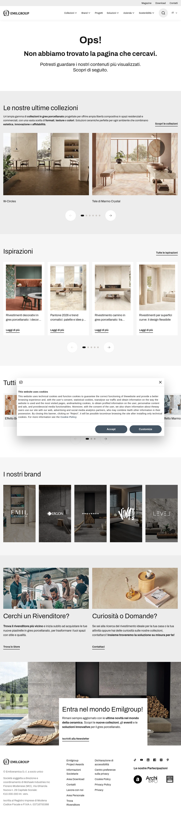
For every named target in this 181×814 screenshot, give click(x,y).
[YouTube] (141, 760)
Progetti (99, 13)
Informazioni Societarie (74, 772)
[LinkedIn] (148, 760)
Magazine (147, 3)
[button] (82, 216)
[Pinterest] (167, 760)
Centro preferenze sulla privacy (105, 772)
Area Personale (75, 796)
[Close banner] (160, 382)
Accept (111, 429)
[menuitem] (70, 13)
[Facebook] (154, 760)
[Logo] (16, 13)
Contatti (174, 3)
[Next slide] (110, 216)
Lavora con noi (75, 790)
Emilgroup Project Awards (75, 763)
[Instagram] (161, 760)
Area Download (75, 779)
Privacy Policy (103, 785)
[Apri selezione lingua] (175, 12)
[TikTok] (135, 760)
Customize (145, 429)
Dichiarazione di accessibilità (104, 763)
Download (160, 3)
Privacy (99, 790)
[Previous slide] (70, 216)
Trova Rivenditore (73, 803)
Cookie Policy (68, 417)
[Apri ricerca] (163, 13)
